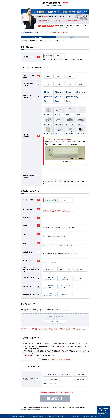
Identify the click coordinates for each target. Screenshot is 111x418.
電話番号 (31, 243)
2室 (59, 84)
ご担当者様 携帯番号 (31, 252)
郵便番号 (31, 225)
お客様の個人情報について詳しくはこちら (30, 409)
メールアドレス (31, 261)
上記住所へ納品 (50, 286)
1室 (48, 84)
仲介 (65, 278)
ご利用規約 (28, 355)
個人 (65, 200)
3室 (70, 84)
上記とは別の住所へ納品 (65, 286)
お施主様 (50, 278)
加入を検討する (50, 294)
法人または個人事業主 (50, 200)
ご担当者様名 (31, 218)
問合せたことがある (65, 269)
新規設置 (59, 76)
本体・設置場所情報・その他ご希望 (31, 176)
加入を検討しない (65, 294)
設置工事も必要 (48, 56)
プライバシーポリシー (64, 346)
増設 (70, 76)
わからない (80, 269)
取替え (48, 76)
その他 (80, 278)
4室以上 (81, 84)
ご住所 (31, 234)
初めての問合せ (50, 269)
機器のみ (59, 56)
